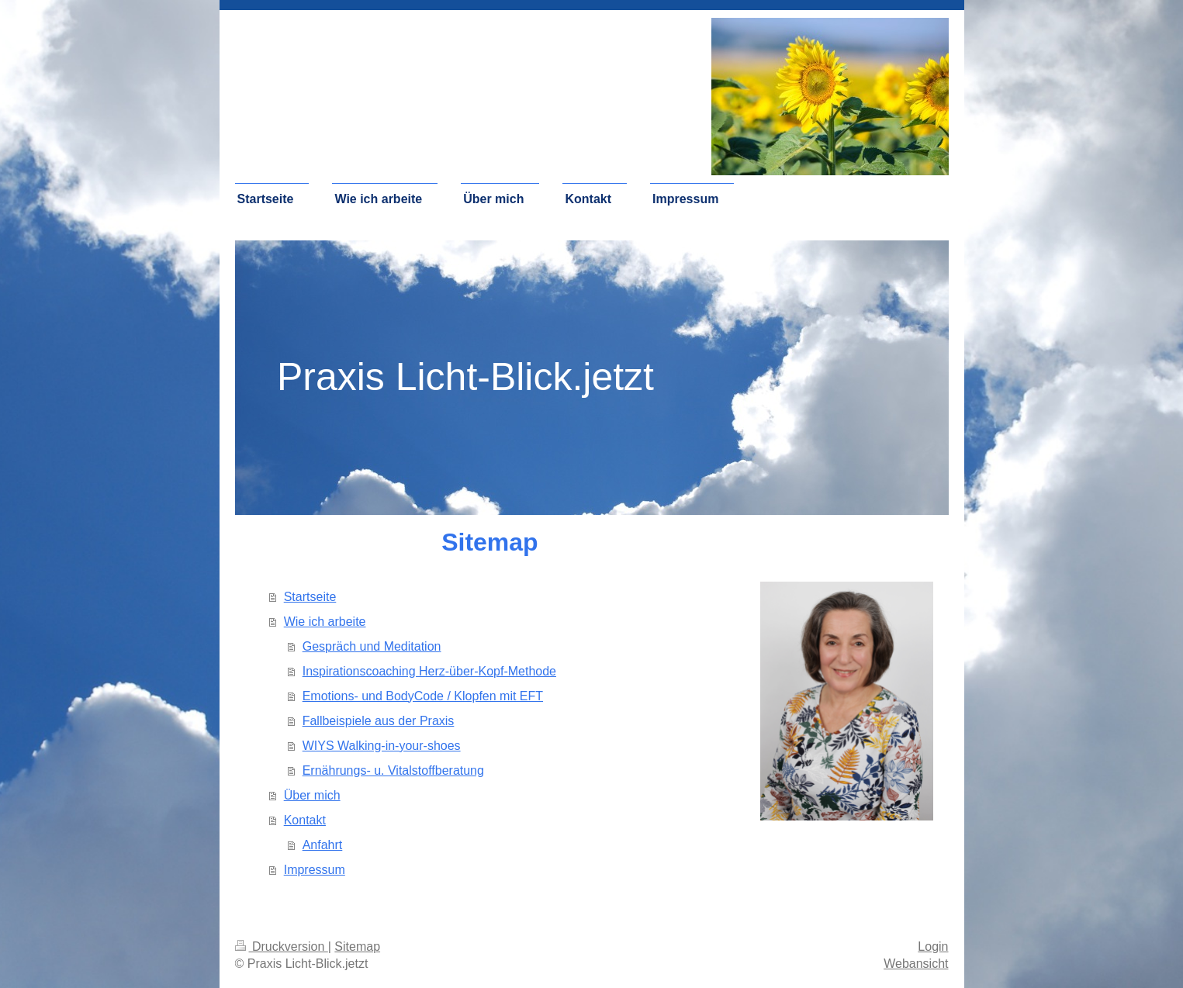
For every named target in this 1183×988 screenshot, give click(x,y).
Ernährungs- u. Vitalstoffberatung (393, 770)
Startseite (310, 596)
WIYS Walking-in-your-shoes (382, 745)
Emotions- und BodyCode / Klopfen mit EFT (423, 696)
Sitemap (357, 946)
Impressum (314, 869)
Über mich (312, 795)
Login (933, 946)
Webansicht (916, 963)
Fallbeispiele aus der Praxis (379, 720)
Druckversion (281, 946)
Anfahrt (323, 845)
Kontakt (305, 820)
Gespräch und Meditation (372, 646)
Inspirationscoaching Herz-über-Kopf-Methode (429, 671)
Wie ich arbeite (325, 621)
